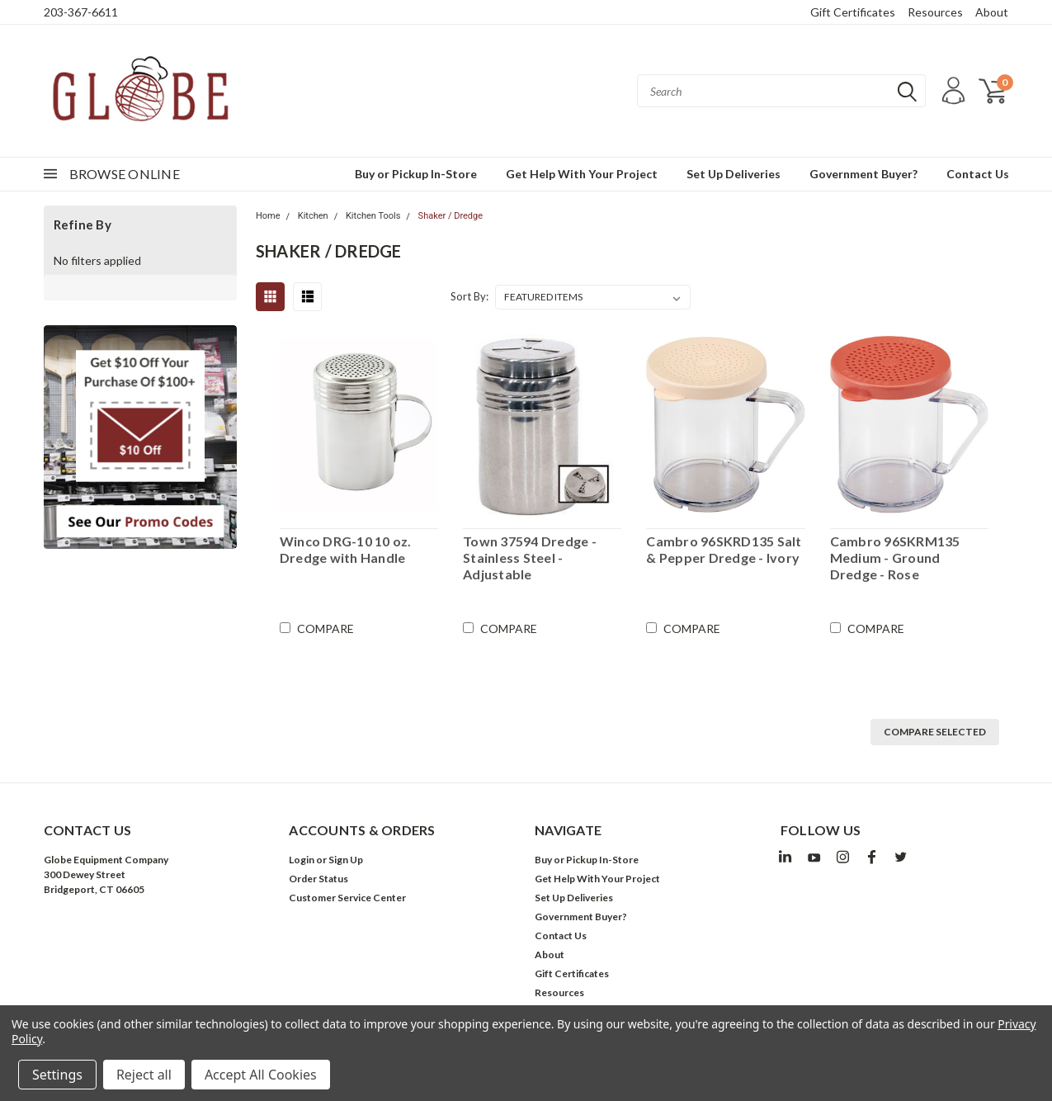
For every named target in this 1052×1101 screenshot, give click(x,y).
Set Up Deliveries (733, 174)
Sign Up (345, 859)
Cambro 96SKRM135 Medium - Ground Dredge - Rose (895, 557)
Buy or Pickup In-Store (416, 174)
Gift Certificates (852, 12)
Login (301, 859)
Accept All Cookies (261, 1075)
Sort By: (469, 296)
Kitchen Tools (373, 215)
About (991, 12)
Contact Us (977, 174)
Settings (57, 1075)
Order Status (318, 878)
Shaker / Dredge (451, 215)
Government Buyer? (863, 174)
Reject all (144, 1075)
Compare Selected (935, 731)
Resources (935, 12)
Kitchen (313, 215)
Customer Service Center (347, 897)
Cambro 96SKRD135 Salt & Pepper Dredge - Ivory (723, 549)
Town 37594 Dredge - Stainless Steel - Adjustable (530, 557)
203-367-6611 (81, 12)
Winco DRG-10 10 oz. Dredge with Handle (346, 549)
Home (268, 215)
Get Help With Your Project (582, 174)
